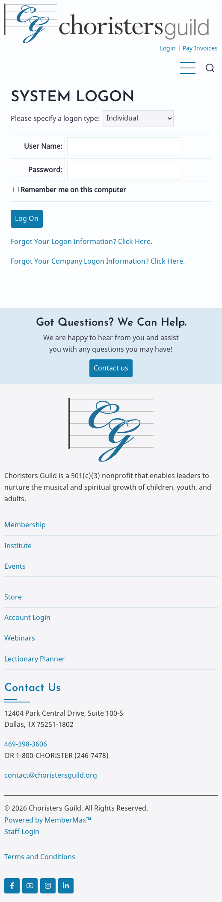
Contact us (111, 368)
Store (13, 597)
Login (168, 48)
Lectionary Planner (34, 659)
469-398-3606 (25, 744)
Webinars (19, 638)
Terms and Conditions (39, 856)
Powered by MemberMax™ (47, 820)
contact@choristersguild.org (50, 775)
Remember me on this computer (69, 189)
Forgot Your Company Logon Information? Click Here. (98, 261)
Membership (25, 524)
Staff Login (21, 831)
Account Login (27, 617)
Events (15, 566)
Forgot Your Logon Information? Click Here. (81, 241)
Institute (18, 545)
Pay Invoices (200, 48)
